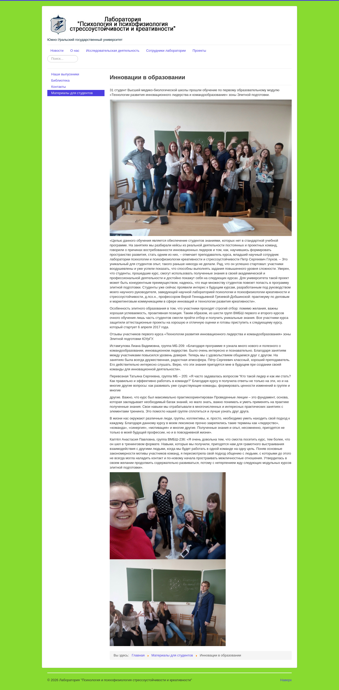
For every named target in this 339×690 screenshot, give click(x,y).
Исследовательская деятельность (112, 50)
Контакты (58, 87)
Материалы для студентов (72, 93)
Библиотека (60, 80)
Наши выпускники (65, 74)
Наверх (286, 680)
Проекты (199, 50)
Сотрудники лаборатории (166, 50)
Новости (56, 50)
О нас (74, 50)
